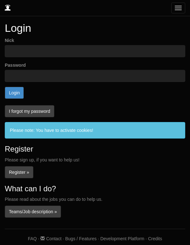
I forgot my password (29, 111)
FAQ (32, 238)
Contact (50, 238)
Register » (19, 172)
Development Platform (122, 238)
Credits (155, 238)
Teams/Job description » (33, 211)
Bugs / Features (81, 238)
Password (15, 65)
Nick (9, 40)
